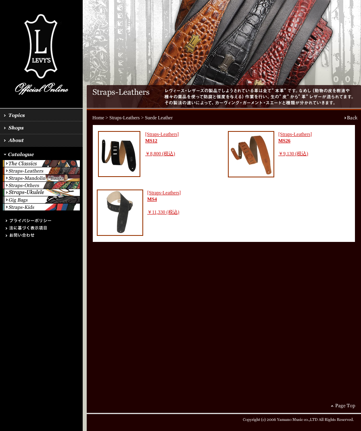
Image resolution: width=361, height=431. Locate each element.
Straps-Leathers (124, 118)
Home (98, 118)
